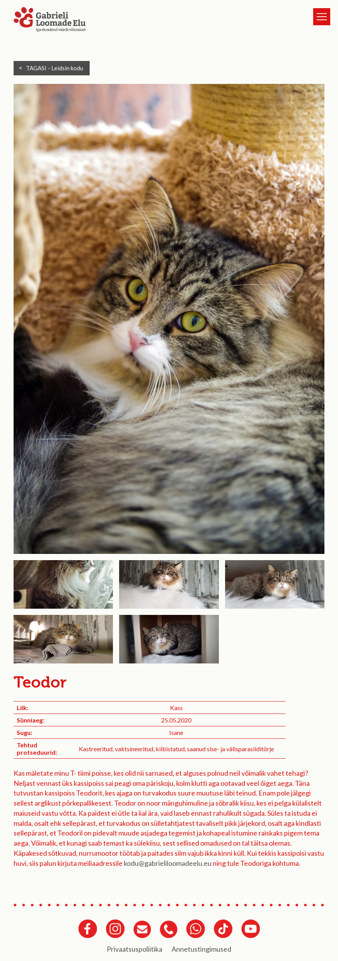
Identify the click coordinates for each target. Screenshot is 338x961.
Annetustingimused (201, 949)
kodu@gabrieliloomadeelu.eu (167, 863)
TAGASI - (54, 67)
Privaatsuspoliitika (134, 949)
